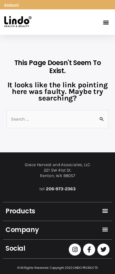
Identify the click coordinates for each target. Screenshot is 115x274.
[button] (105, 22)
